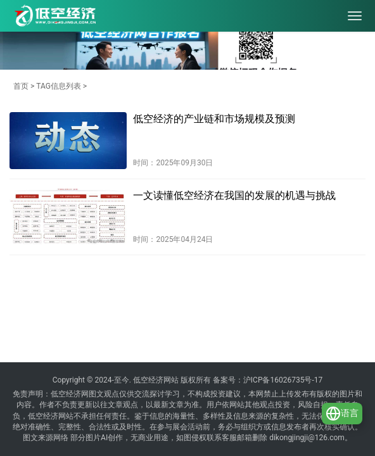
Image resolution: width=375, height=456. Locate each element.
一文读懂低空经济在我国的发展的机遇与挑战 (234, 195)
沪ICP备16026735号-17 (282, 380)
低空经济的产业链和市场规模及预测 (214, 119)
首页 (21, 86)
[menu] (355, 16)
